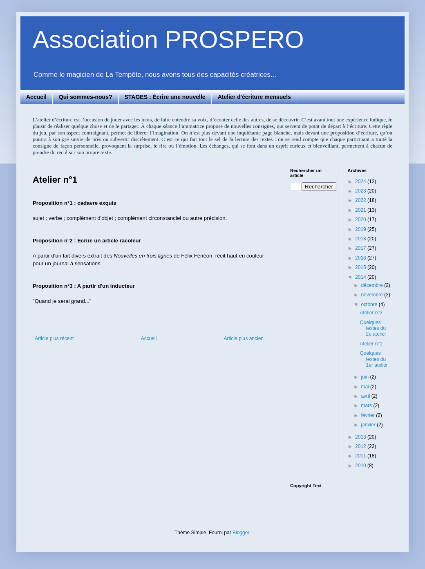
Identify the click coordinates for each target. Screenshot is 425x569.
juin (365, 377)
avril (366, 396)
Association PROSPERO (168, 39)
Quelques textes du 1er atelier (373, 359)
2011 (361, 456)
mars (367, 405)
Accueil (36, 97)
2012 (361, 446)
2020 (361, 219)
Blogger (241, 532)
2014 (361, 277)
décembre (372, 285)
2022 (361, 200)
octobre (369, 304)
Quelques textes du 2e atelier (373, 328)
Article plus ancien (244, 338)
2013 (361, 437)
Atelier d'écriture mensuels (254, 97)
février (368, 415)
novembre (372, 295)
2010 (361, 465)
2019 (361, 229)
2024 (361, 181)
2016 (361, 258)
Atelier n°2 (371, 313)
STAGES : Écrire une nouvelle (165, 97)
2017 (361, 248)
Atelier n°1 (371, 344)
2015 (361, 267)
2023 (361, 191)
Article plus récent (54, 338)
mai (365, 387)
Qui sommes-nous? (85, 97)
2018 (361, 239)
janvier (369, 425)
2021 (361, 210)
